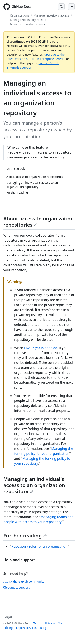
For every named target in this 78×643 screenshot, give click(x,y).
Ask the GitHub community (23, 581)
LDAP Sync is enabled (40, 347)
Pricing (8, 628)
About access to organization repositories (38, 221)
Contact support (16, 587)
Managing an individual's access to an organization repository (34, 485)
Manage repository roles (26, 20)
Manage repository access (51, 15)
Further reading (25, 535)
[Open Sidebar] (5, 20)
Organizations (19, 15)
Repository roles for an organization (39, 546)
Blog (43, 628)
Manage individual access (27, 24)
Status (62, 623)
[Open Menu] (71, 6)
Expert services (26, 628)
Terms (37, 623)
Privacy (50, 623)
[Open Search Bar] (61, 6)
